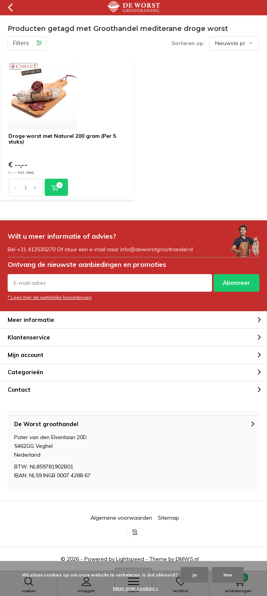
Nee (227, 575)
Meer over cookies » (135, 588)
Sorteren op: (188, 43)
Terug (10, 7)
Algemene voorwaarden (121, 517)
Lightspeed (130, 559)
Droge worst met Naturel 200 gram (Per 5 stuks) (62, 138)
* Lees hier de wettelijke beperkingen (50, 297)
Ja (194, 575)
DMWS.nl (187, 559)
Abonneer (236, 282)
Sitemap (168, 517)
